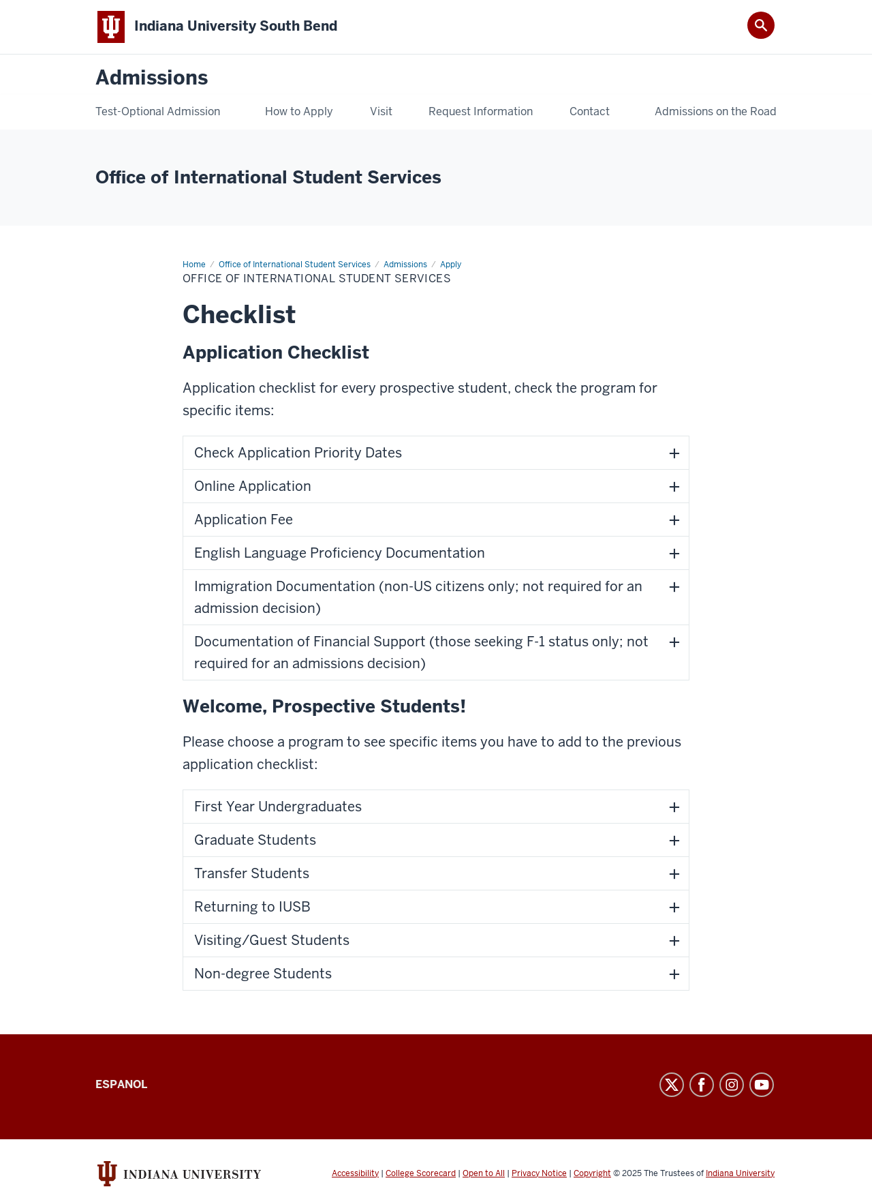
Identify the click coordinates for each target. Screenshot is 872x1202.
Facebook (701, 1084)
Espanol (121, 1084)
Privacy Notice (539, 1173)
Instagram (731, 1084)
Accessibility (355, 1173)
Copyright (592, 1173)
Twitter (671, 1084)
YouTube (761, 1084)
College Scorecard (421, 1173)
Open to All (484, 1173)
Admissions (151, 78)
